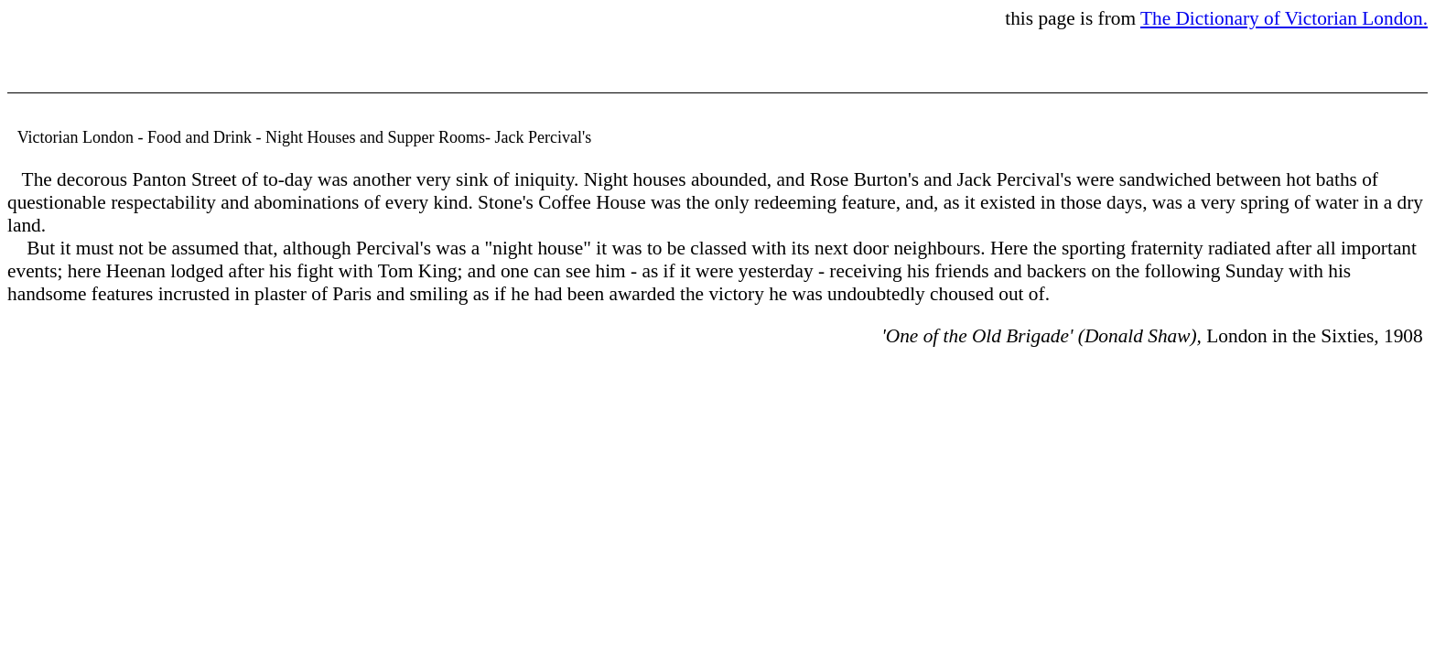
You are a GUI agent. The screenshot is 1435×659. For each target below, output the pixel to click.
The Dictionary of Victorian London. (1284, 18)
